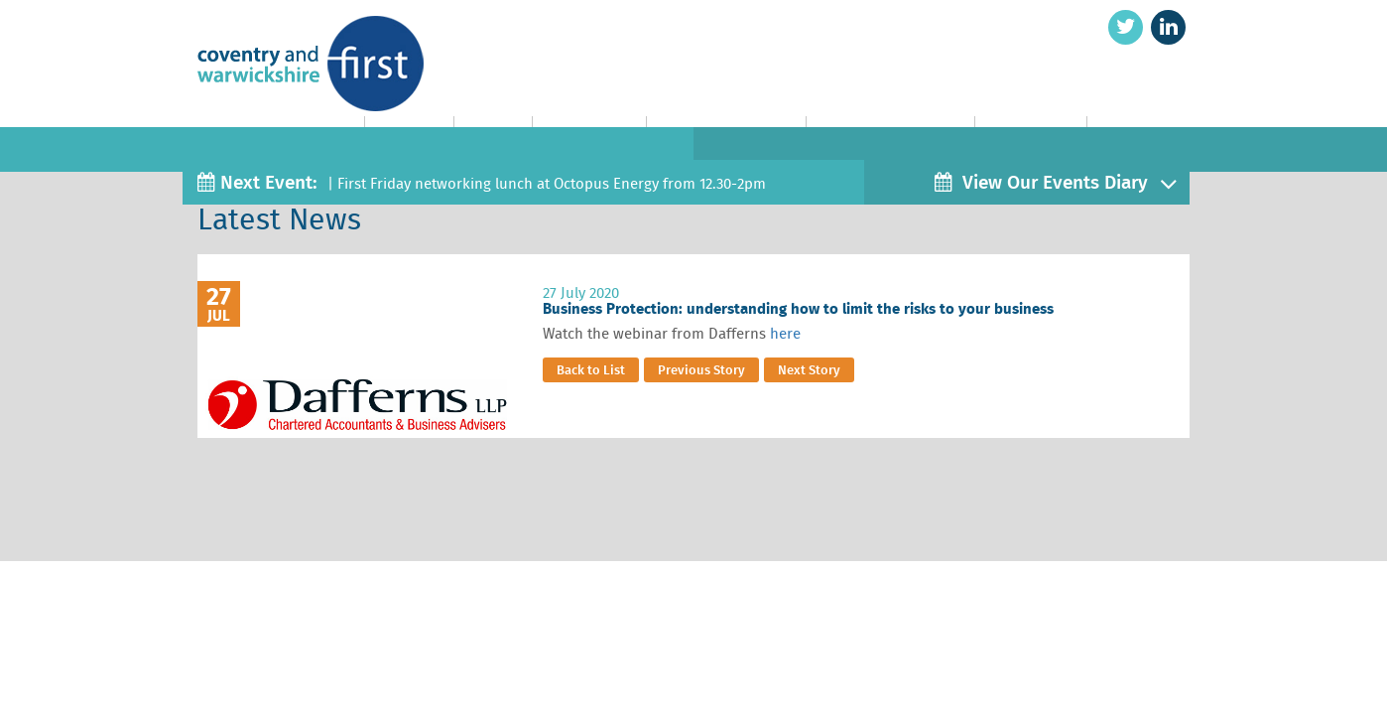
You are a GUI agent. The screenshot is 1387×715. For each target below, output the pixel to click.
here (785, 334)
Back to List (591, 369)
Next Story (809, 369)
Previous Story (701, 369)
